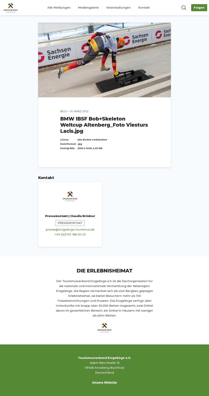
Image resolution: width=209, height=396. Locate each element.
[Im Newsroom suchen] (183, 7)
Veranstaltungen (118, 7)
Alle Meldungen (59, 7)
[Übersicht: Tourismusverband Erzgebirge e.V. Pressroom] (10, 8)
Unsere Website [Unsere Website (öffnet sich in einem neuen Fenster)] (104, 382)
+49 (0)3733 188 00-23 (70, 234)
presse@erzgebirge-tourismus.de (70, 229)
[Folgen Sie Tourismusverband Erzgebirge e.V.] (199, 7)
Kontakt (144, 7)
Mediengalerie (88, 7)
